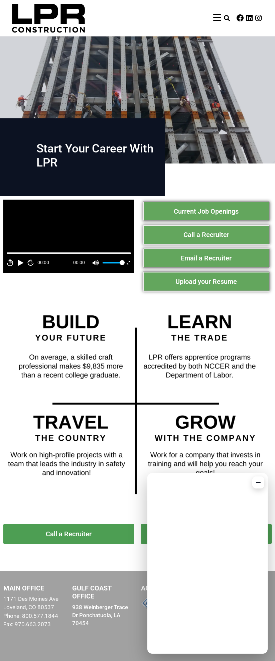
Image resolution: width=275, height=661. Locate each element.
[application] (68, 236)
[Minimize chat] (258, 482)
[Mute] (96, 262)
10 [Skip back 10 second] (10, 262)
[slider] (113, 262)
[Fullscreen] (128, 262)
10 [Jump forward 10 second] (30, 262)
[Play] (20, 263)
